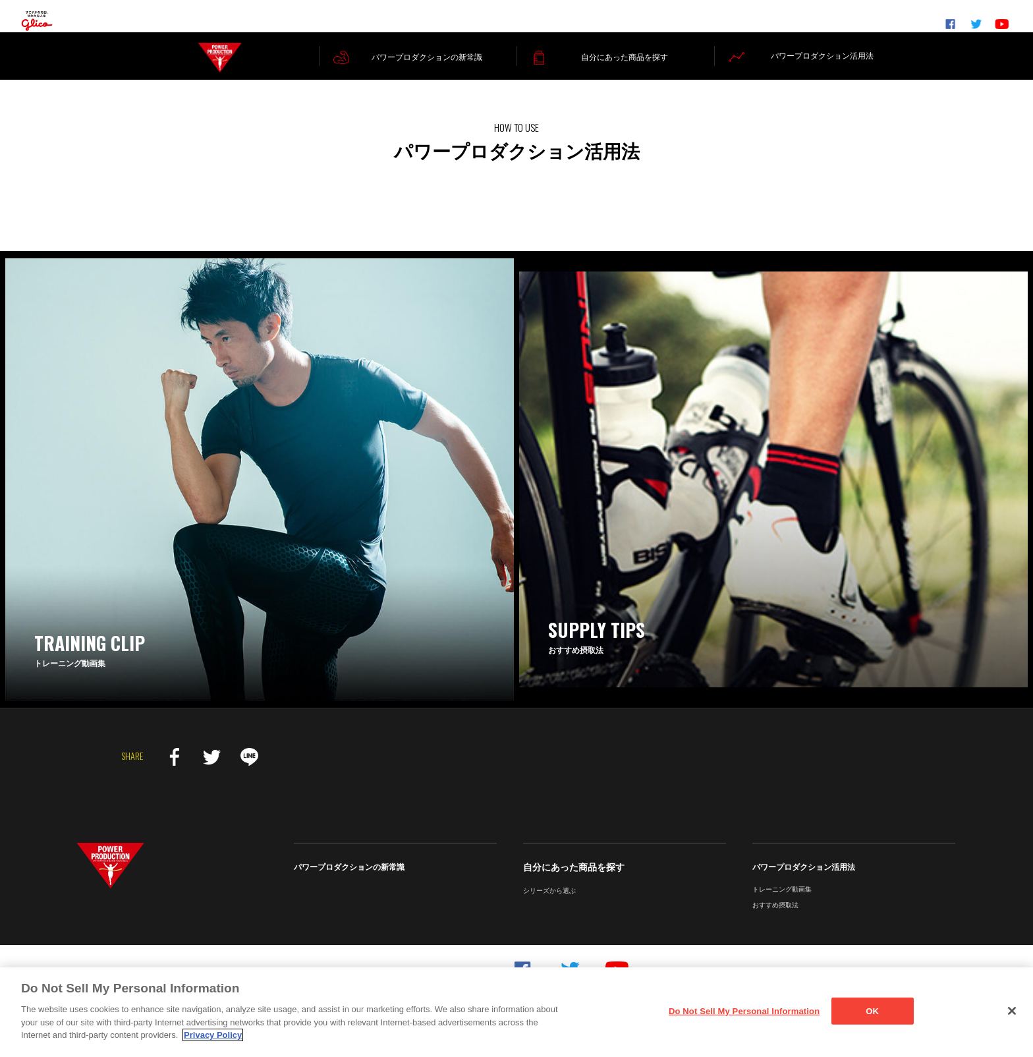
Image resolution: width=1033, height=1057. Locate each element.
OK (872, 1010)
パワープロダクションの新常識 (349, 882)
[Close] (1011, 1010)
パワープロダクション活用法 (803, 882)
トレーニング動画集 (782, 904)
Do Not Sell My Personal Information (744, 1010)
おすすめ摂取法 (775, 920)
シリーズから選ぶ (549, 905)
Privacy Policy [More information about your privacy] (213, 1035)
